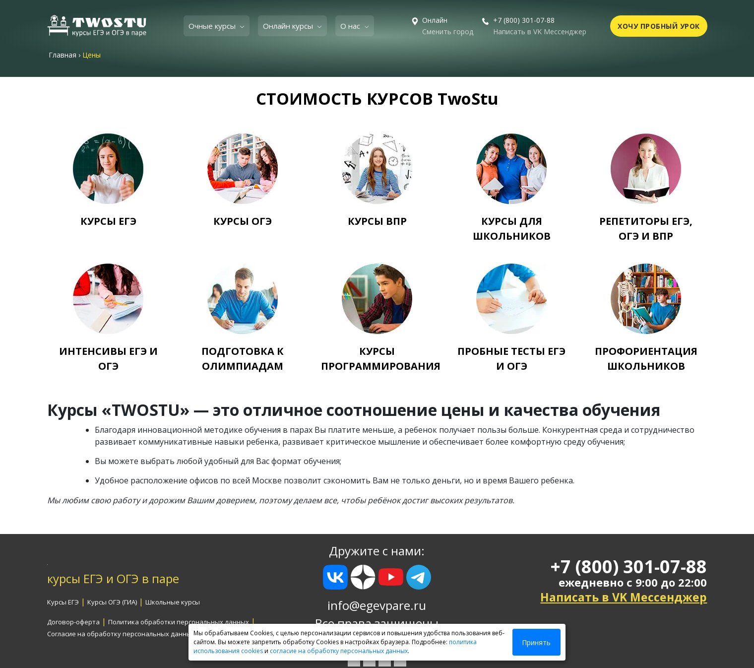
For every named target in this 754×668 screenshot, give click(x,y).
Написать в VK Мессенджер (539, 31)
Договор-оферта (73, 621)
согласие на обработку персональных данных (339, 651)
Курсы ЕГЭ (63, 602)
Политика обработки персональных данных (178, 621)
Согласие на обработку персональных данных (121, 633)
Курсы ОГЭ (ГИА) (112, 602)
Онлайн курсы (289, 26)
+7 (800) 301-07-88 (524, 20)
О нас (351, 26)
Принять (536, 642)
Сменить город (447, 31)
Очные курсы (213, 26)
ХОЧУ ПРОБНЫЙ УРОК (659, 26)
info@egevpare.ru (376, 605)
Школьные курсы (172, 602)
